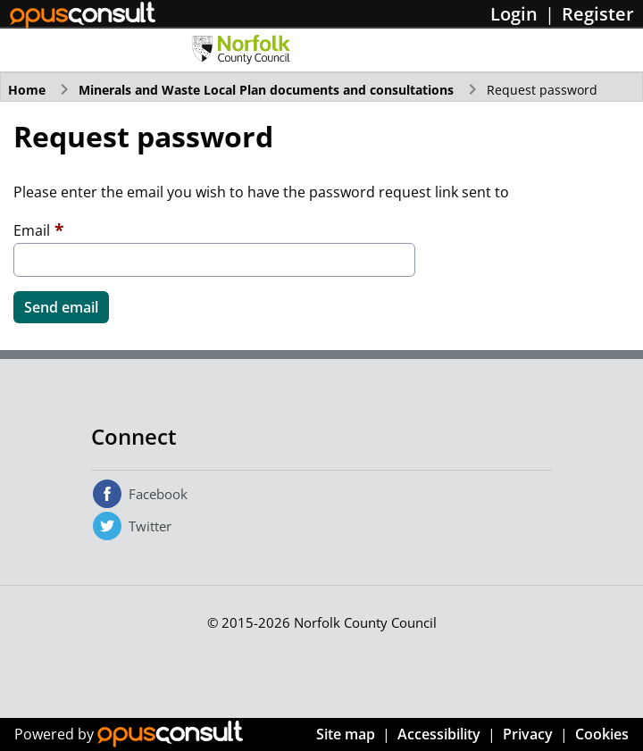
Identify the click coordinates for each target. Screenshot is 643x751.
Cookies (602, 734)
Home (27, 89)
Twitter (150, 526)
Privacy (528, 734)
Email (31, 230)
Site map (345, 734)
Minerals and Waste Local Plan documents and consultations (266, 89)
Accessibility (438, 734)
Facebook (158, 494)
